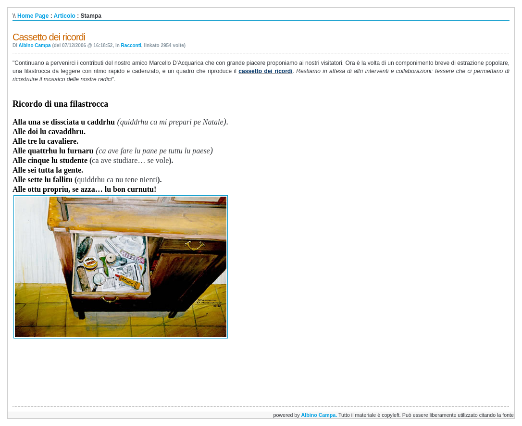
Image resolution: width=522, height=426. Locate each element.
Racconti (131, 45)
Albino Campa (34, 45)
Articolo (64, 16)
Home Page (33, 16)
